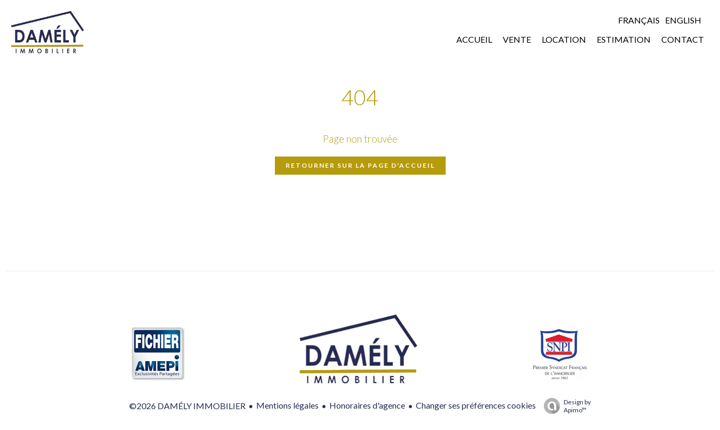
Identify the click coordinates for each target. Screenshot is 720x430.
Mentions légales (287, 405)
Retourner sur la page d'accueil (360, 165)
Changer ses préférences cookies (476, 405)
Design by (565, 406)
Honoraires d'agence (367, 405)
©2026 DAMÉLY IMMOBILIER (187, 406)
